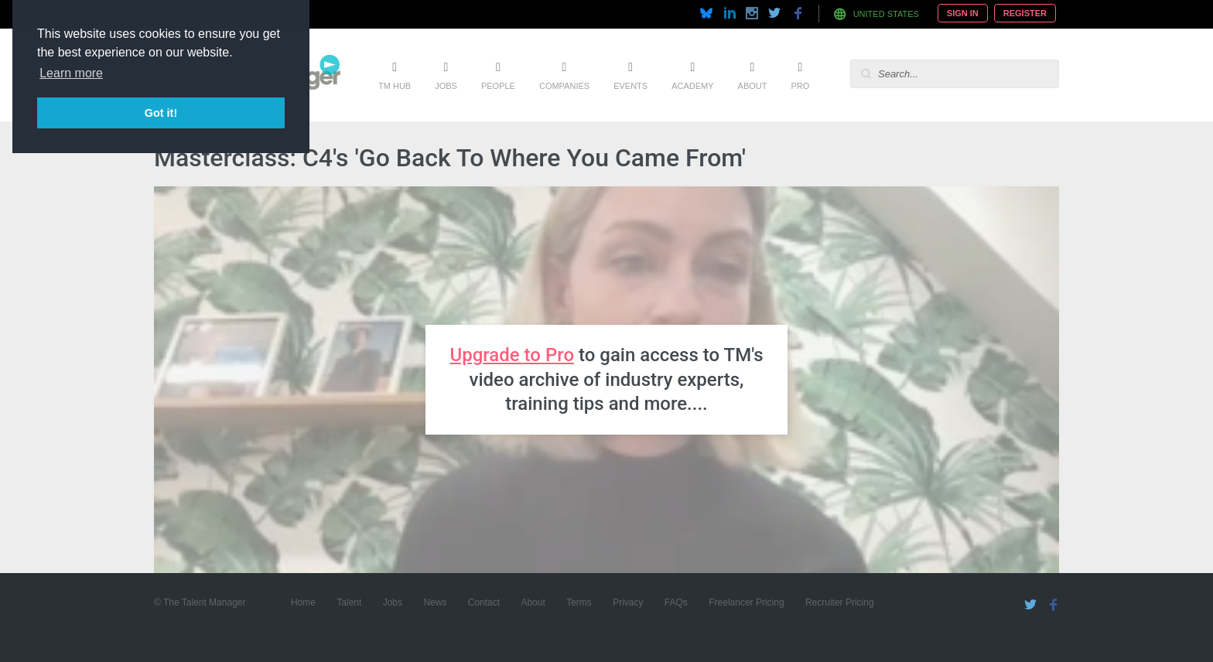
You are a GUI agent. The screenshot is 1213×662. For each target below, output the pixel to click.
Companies (564, 85)
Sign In (963, 13)
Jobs (446, 85)
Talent (349, 602)
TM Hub (394, 85)
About (752, 85)
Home (303, 602)
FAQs (676, 602)
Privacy (628, 602)
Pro (800, 85)
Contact (484, 602)
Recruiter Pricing (839, 602)
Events (630, 85)
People (498, 85)
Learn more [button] (71, 73)
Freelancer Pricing (746, 602)
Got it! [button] (161, 113)
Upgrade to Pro (511, 355)
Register (1025, 13)
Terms (579, 602)
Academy (692, 85)
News (434, 602)
